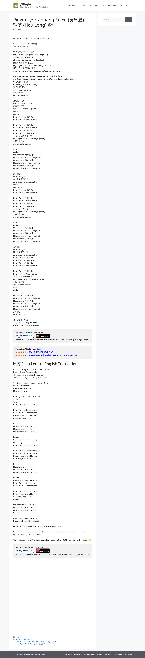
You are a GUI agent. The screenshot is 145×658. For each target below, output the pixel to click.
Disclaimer (78, 655)
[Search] (128, 19)
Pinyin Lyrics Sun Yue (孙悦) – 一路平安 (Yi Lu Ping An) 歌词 (36, 641)
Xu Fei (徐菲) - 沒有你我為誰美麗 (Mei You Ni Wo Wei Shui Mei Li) (52, 355)
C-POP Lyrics (73, 5)
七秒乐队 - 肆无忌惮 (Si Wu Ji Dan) (39, 352)
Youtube (108, 655)
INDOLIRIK (112, 5)
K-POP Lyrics (86, 5)
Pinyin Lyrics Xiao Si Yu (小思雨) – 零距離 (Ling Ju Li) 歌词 (35, 644)
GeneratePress (39, 655)
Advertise (68, 655)
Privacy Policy (89, 655)
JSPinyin (25, 4)
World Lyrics (125, 5)
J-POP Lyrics (99, 5)
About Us (99, 655)
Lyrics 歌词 (19, 637)
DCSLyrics (128, 655)
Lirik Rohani (118, 655)
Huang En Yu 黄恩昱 (23, 639)
